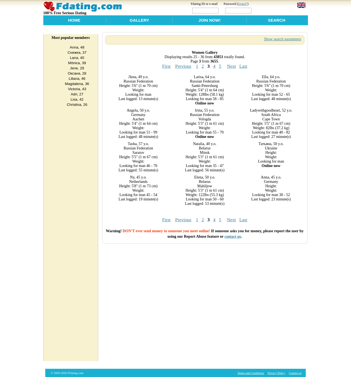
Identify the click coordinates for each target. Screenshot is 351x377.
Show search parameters (282, 39)
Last (243, 66)
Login (263, 10)
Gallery (139, 20)
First (166, 66)
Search (276, 20)
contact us (232, 236)
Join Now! (210, 20)
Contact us (295, 373)
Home (74, 20)
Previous (183, 66)
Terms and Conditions (250, 373)
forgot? (242, 4)
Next (231, 66)
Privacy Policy (276, 373)
